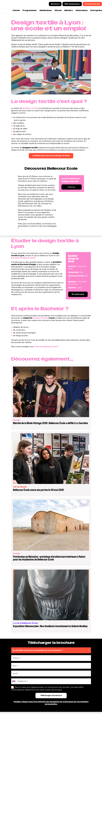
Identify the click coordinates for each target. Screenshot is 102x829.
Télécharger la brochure (49, 745)
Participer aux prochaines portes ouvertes (49, 754)
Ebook (58, 10)
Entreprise (96, 10)
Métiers (68, 10)
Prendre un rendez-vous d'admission (49, 749)
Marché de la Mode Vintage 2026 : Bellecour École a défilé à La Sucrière (50, 423)
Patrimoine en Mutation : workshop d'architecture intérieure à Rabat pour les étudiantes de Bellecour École (49, 558)
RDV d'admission (72, 4)
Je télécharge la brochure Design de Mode (51, 155)
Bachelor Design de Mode (73, 258)
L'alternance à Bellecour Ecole (75, 754)
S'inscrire (71, 187)
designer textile (30, 108)
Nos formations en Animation (20, 757)
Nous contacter (45, 759)
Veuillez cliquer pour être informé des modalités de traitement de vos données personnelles (51, 703)
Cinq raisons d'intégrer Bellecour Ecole (75, 746)
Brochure (55, 4)
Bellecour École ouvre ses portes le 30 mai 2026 (38, 490)
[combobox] (14, 681)
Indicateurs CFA (72, 762)
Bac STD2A (17, 745)
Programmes (30, 10)
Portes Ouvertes (92, 4)
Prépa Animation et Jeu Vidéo (22, 749)
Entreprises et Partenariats (76, 759)
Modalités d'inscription (75, 750)
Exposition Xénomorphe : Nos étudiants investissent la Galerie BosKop (50, 626)
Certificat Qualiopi (16, 820)
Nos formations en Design (23, 753)
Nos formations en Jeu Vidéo (22, 763)
